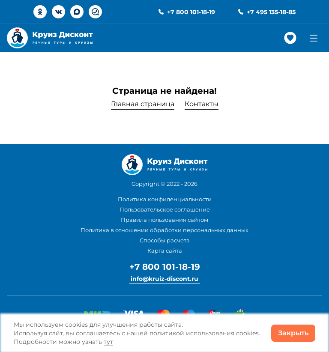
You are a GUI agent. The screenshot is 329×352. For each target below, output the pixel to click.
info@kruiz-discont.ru (164, 279)
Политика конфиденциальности (165, 199)
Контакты (201, 104)
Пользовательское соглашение (165, 209)
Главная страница (142, 104)
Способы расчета (165, 240)
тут (108, 342)
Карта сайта (164, 250)
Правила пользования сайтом (164, 219)
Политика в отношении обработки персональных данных (164, 230)
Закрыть (293, 333)
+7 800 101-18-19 (164, 267)
